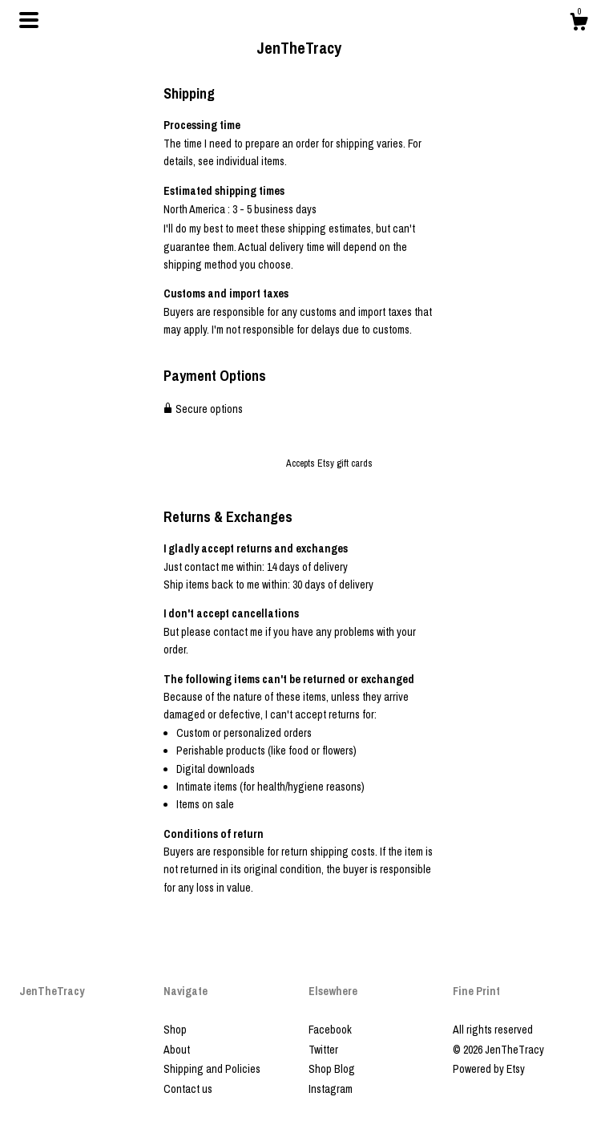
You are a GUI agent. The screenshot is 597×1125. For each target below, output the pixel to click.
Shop (175, 1029)
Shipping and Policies (211, 1069)
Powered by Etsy (489, 1069)
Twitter (323, 1049)
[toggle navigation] (28, 20)
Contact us (187, 1089)
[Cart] (578, 24)
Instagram (331, 1089)
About (176, 1049)
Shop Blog (332, 1069)
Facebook (330, 1029)
